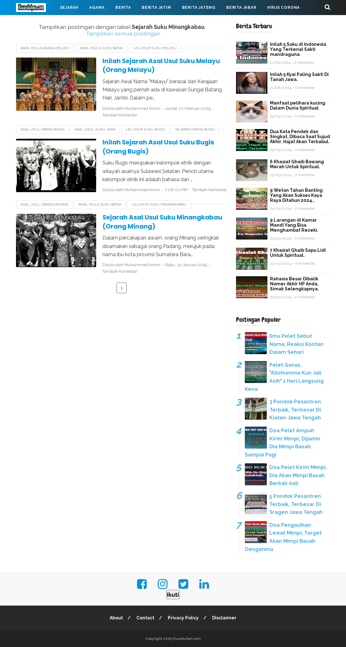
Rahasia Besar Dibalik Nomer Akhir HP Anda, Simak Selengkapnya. (294, 283)
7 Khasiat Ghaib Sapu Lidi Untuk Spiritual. (298, 253)
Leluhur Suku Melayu (155, 48)
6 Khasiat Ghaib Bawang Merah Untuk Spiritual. (297, 164)
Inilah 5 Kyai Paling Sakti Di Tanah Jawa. (299, 77)
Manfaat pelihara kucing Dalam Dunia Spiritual (297, 105)
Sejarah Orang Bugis (195, 129)
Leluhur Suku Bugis (145, 129)
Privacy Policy (183, 617)
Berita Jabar (241, 7)
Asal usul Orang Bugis (42, 129)
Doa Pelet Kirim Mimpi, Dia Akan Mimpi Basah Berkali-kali (298, 475)
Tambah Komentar (119, 115)
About (116, 617)
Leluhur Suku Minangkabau (159, 204)
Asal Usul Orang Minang (44, 204)
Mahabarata (35, 22)
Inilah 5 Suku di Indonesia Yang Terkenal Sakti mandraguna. (298, 49)
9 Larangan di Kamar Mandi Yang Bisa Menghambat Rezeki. (294, 225)
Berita (123, 7)
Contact (145, 617)
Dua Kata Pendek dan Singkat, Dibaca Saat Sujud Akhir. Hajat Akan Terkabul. (300, 136)
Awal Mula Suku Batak (101, 48)
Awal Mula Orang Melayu (45, 48)
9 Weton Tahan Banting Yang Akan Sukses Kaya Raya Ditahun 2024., (296, 195)
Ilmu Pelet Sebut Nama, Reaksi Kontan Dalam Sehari (296, 344)
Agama (97, 7)
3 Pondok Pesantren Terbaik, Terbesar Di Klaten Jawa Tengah (295, 410)
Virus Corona (283, 7)
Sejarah (69, 7)
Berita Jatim (156, 7)
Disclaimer (224, 617)
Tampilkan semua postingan (123, 33)
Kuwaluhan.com (187, 638)
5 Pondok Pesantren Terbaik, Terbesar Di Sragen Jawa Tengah (295, 504)
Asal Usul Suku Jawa (95, 129)
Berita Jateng (199, 7)
